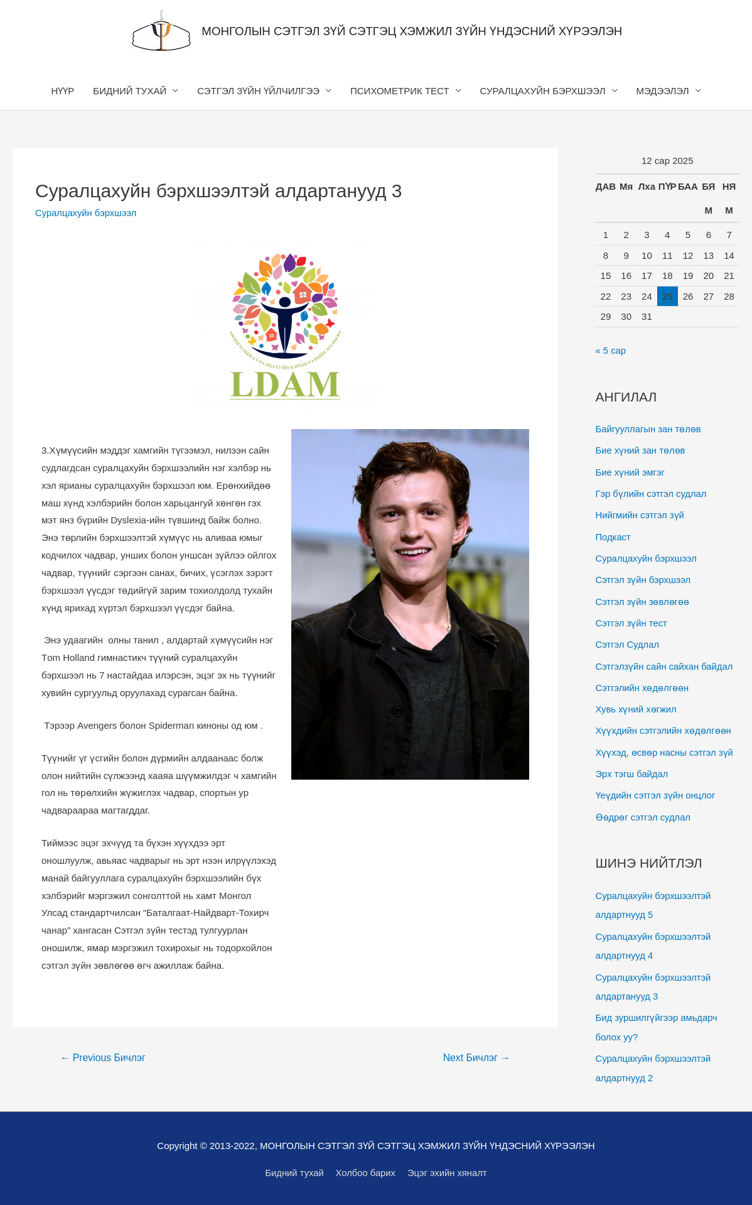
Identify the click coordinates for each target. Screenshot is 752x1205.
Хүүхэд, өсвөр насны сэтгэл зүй (665, 746)
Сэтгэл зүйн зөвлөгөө (643, 598)
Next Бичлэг (476, 1057)
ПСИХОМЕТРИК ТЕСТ (399, 90)
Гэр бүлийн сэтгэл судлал (652, 492)
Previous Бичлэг (103, 1057)
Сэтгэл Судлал (628, 641)
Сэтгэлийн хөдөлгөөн (643, 683)
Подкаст (613, 535)
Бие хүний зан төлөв (641, 450)
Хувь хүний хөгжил (637, 704)
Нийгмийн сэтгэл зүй (640, 513)
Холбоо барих (365, 1170)
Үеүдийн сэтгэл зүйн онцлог (656, 789)
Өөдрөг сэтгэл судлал (644, 810)
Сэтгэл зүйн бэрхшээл (644, 577)
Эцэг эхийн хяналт (448, 1170)
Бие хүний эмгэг (631, 471)
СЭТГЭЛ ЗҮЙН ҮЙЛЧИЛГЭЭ (258, 90)
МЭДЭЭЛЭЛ (663, 90)
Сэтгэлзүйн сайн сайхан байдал (665, 662)
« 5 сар (611, 351)
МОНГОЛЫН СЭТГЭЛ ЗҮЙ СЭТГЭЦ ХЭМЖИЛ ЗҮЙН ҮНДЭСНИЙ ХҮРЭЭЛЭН (412, 31)
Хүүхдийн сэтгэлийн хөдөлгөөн (664, 726)
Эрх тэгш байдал (633, 768)
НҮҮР (63, 90)
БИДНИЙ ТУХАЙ (129, 90)
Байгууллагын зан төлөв (649, 428)
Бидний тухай (293, 1170)
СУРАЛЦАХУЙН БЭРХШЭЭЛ (543, 90)
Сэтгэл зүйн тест (632, 619)
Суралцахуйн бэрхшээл (86, 212)
